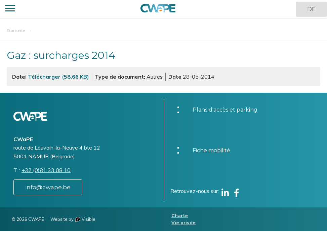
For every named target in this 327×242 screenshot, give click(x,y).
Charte (179, 215)
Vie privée (183, 222)
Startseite (16, 30)
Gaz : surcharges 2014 (61, 55)
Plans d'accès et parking (225, 110)
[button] (10, 9)
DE (311, 9)
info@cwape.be (48, 187)
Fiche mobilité (211, 150)
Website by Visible (72, 219)
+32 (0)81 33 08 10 (46, 170)
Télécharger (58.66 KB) (58, 76)
